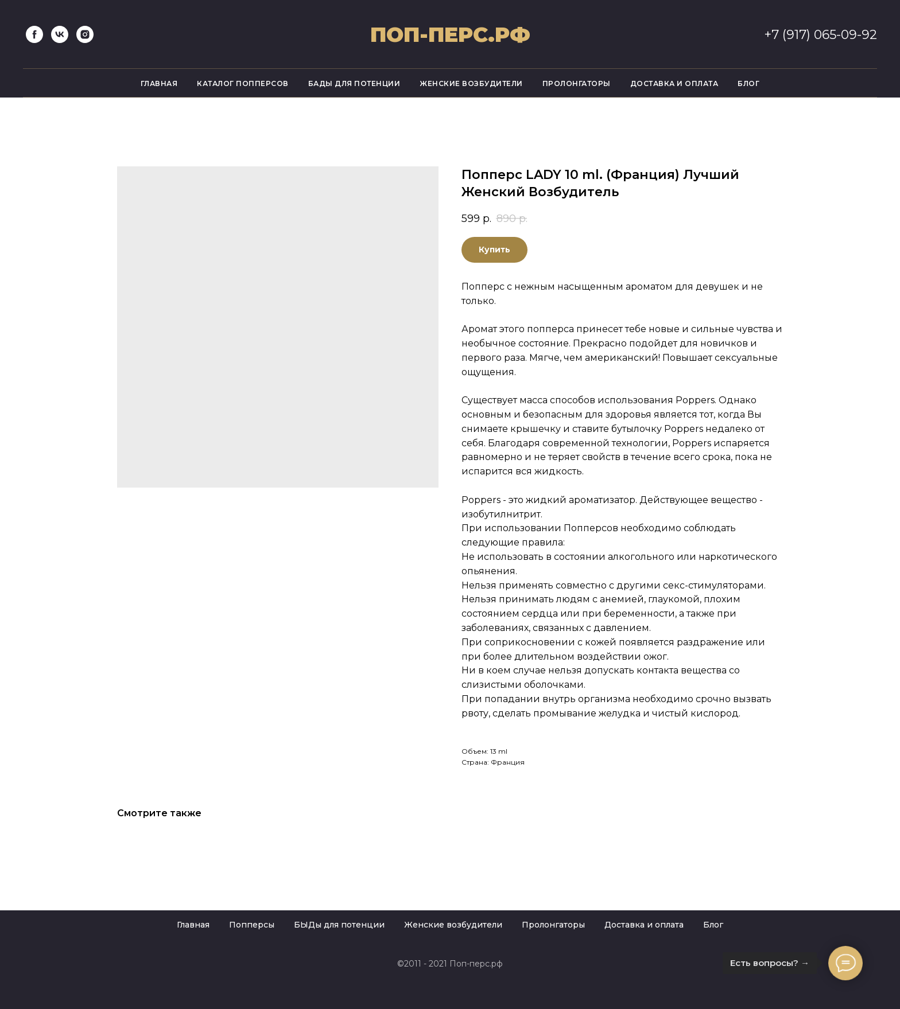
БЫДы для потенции (339, 925)
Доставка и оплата (674, 83)
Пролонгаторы (576, 83)
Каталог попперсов (243, 83)
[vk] (59, 34)
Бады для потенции (354, 83)
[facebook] (34, 34)
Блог (748, 83)
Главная (159, 83)
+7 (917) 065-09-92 (820, 34)
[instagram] (85, 34)
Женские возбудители (471, 83)
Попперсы (251, 925)
